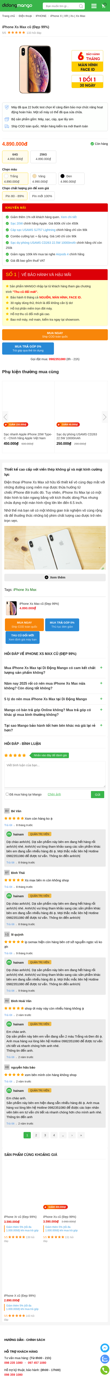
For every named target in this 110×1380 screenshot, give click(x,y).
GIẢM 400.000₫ (53, 1194)
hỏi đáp (34, 32)
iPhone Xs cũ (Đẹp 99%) (52, 1206)
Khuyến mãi (15, 207)
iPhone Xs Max (25, 589)
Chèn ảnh (54, 781)
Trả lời (8, 812)
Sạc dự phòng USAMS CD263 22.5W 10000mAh (76, 436)
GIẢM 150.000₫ (17, 424)
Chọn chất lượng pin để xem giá (25, 188)
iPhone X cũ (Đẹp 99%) (86, 1206)
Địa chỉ (10, 1330)
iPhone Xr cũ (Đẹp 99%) (16, 1206)
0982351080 (57, 359)
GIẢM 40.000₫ (70, 424)
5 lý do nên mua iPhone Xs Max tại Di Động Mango (45, 686)
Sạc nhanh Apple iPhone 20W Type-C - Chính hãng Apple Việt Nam (28, 436)
